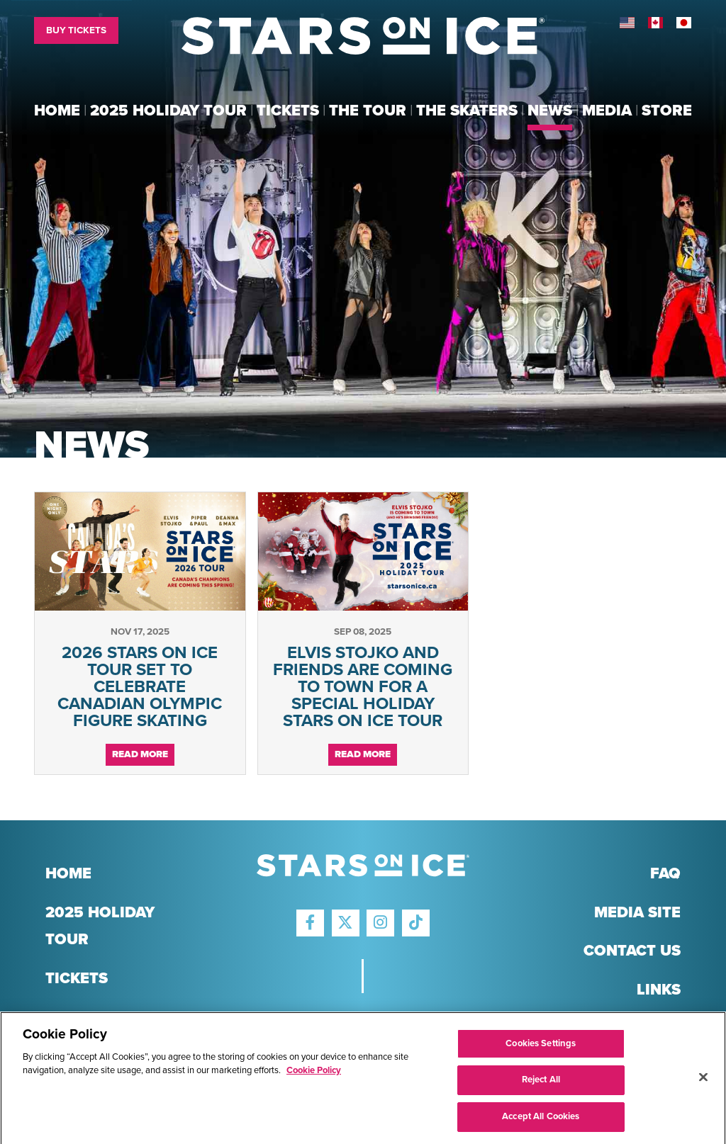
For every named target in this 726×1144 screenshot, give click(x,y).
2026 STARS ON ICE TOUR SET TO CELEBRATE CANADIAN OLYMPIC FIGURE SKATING (139, 686)
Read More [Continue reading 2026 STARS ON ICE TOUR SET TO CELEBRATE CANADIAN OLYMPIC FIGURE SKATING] (140, 754)
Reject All (541, 1084)
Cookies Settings (541, 1047)
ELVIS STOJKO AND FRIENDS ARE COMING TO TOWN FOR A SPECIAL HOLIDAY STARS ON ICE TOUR (362, 686)
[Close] (703, 1081)
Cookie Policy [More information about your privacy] (313, 1075)
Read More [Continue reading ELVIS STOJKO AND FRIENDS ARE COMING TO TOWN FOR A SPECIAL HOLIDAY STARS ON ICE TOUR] (363, 754)
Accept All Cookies (540, 1121)
